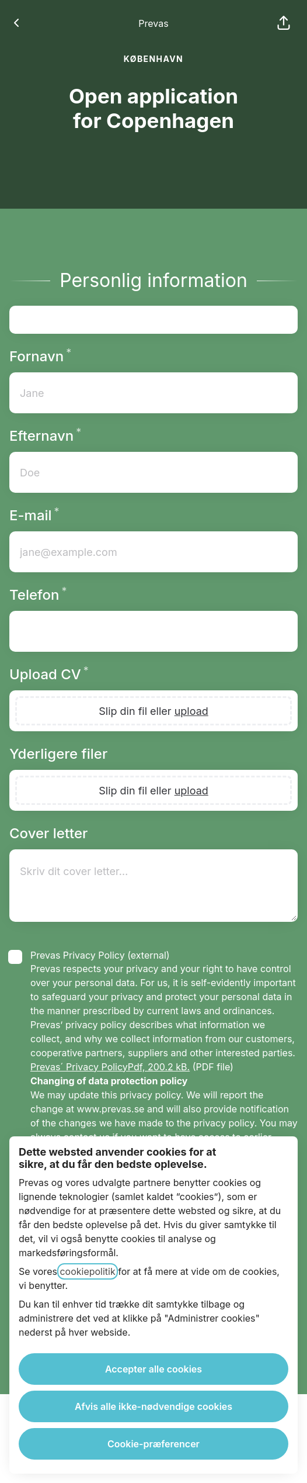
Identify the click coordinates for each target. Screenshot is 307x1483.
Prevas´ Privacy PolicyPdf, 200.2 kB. (110, 1067)
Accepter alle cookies (153, 1369)
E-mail (59, 515)
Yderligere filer (58, 753)
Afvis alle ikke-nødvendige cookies (153, 1406)
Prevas (153, 23)
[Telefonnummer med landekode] (153, 631)
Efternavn (70, 435)
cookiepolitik (87, 1271)
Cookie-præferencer (153, 1444)
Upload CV (74, 674)
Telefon (63, 594)
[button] (283, 23)
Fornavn (65, 356)
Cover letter (48, 833)
